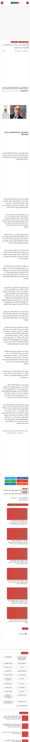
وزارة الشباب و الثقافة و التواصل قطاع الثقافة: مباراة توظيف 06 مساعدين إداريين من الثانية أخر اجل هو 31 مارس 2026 (12, 655)
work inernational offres (21, 643)
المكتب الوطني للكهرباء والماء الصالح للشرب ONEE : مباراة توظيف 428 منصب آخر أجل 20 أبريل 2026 (21, 540)
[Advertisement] (15, 23)
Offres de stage (22, 639)
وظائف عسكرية (8, 629)
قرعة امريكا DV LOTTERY (8, 617)
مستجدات (14, 42)
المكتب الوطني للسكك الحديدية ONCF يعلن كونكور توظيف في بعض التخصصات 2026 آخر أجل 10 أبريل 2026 (8, 540)
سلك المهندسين (21, 612)
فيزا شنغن (22, 616)
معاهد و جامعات (8, 625)
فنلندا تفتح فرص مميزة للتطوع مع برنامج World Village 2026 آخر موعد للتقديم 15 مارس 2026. (12, 712)
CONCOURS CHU (22, 633)
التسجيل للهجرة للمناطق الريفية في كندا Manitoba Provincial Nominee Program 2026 (12, 696)
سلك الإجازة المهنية (22, 608)
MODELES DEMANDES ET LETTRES (8, 634)
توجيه (22, 605)
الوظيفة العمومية (23, 42)
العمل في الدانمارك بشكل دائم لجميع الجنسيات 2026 (22, 596)
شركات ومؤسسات (8, 612)
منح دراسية (21, 629)
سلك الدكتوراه (8, 608)
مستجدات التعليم (23, 497)
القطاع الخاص (8, 595)
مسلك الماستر (22, 625)
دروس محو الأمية (8, 605)
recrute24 (8, 736)
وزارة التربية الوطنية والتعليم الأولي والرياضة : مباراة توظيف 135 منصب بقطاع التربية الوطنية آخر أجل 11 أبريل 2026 (11, 663)
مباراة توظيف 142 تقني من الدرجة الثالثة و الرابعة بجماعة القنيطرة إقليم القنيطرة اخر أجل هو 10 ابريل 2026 (11, 720)
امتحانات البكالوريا (8, 601)
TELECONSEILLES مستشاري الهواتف (8, 640)
